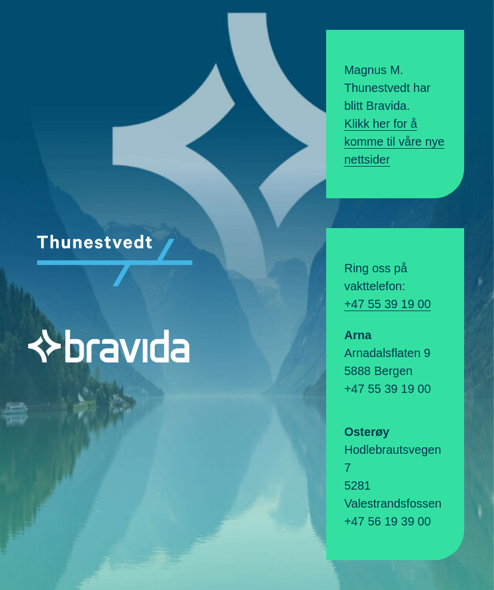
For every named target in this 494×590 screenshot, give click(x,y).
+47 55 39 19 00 (387, 304)
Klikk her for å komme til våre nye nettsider (394, 141)
